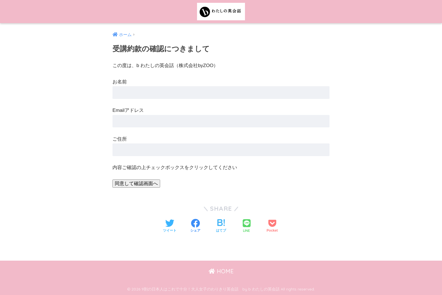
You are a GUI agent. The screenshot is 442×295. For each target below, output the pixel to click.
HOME (221, 271)
